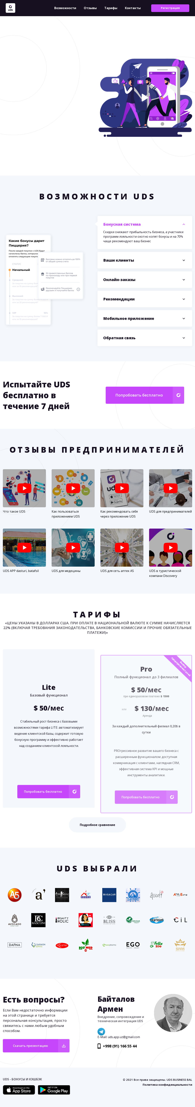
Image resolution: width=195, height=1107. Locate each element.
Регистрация (170, 8)
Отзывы (90, 8)
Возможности (65, 8)
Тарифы (110, 8)
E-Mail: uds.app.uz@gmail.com (119, 1037)
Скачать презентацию (30, 1046)
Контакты (133, 8)
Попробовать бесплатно (139, 395)
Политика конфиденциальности (167, 1084)
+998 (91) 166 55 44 (120, 1046)
